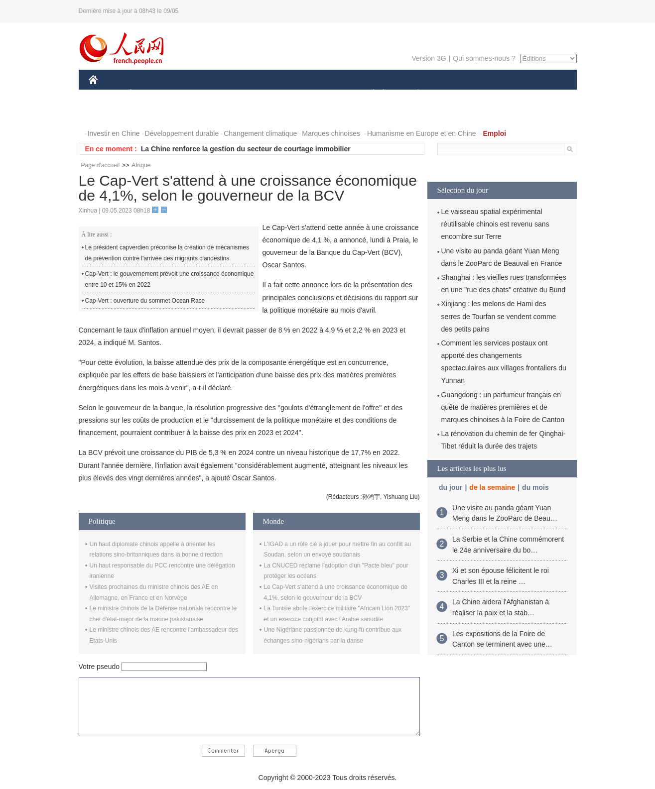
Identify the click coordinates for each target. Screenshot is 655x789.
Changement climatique (260, 133)
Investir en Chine (114, 133)
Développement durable (182, 133)
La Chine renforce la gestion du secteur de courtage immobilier (246, 149)
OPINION (541, 94)
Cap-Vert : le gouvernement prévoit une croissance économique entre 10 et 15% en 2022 (169, 279)
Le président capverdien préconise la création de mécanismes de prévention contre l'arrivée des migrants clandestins (167, 253)
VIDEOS (148, 114)
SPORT (453, 94)
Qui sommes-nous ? (484, 58)
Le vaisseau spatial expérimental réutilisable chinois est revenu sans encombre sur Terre (495, 224)
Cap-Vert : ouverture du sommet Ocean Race (145, 300)
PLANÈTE (413, 94)
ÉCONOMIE (148, 94)
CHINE (106, 94)
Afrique (140, 165)
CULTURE (325, 94)
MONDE (194, 94)
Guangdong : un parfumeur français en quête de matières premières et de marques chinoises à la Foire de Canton (502, 407)
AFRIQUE (236, 94)
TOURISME (495, 94)
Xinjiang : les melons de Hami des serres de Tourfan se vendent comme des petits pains (498, 316)
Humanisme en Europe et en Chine (421, 133)
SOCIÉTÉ (369, 94)
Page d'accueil (100, 165)
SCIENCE (280, 94)
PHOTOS (109, 114)
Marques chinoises (331, 133)
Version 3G (428, 58)
